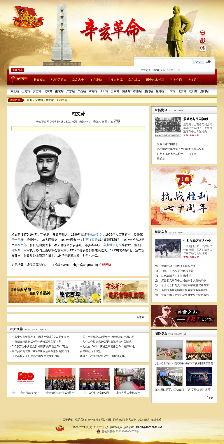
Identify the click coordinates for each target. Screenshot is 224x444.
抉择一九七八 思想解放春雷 (177, 270)
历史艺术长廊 (155, 80)
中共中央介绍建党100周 (95, 392)
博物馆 (192, 80)
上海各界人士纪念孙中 (129, 392)
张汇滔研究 (58, 80)
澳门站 (148, 91)
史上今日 (176, 80)
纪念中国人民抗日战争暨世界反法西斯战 (185, 295)
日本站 (171, 91)
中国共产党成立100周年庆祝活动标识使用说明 (107, 336)
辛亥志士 (78, 80)
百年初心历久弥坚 (90, 351)
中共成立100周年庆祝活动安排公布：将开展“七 (107, 346)
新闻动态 (39, 80)
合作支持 (93, 419)
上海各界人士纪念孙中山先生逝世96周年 (36, 356)
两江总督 (92, 240)
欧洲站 (193, 91)
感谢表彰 (143, 419)
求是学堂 (96, 234)
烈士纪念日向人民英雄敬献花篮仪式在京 (185, 285)
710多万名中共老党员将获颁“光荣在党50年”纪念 (40, 346)
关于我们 (68, 419)
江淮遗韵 (96, 80)
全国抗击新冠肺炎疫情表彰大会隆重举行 (185, 290)
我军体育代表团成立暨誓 (198, 363)
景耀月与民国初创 (195, 119)
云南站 (115, 91)
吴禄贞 (19, 245)
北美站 (182, 91)
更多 (211, 398)
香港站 (137, 91)
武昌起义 (115, 245)
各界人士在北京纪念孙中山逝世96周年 (102, 356)
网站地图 (105, 419)
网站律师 (118, 419)
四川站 (104, 91)
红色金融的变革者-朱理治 (176, 275)
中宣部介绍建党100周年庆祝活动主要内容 (36, 341)
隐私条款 (131, 419)
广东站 (70, 91)
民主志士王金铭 (151, 70)
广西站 (81, 91)
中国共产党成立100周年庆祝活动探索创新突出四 (40, 351)
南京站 (59, 91)
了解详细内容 (191, 135)
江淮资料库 (115, 80)
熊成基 (161, 158)
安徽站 (37, 91)
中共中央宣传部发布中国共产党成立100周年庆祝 (40, 336)
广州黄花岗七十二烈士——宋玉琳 (176, 153)
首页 (29, 100)
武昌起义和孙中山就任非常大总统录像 (183, 280)
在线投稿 (105, 264)
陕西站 (126, 91)
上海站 (26, 91)
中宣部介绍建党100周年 (60, 392)
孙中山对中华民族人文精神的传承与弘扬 (180, 149)
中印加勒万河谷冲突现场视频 (178, 266)
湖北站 (14, 91)
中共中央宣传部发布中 (25, 392)
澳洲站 (204, 91)
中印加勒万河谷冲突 (197, 241)
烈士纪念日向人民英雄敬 (169, 363)
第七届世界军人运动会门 (169, 389)
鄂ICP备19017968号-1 (149, 427)
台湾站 (160, 91)
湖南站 (93, 91)
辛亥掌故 (134, 80)
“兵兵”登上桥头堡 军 (198, 389)
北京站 (48, 91)
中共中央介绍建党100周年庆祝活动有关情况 (105, 341)
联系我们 (39, 264)
